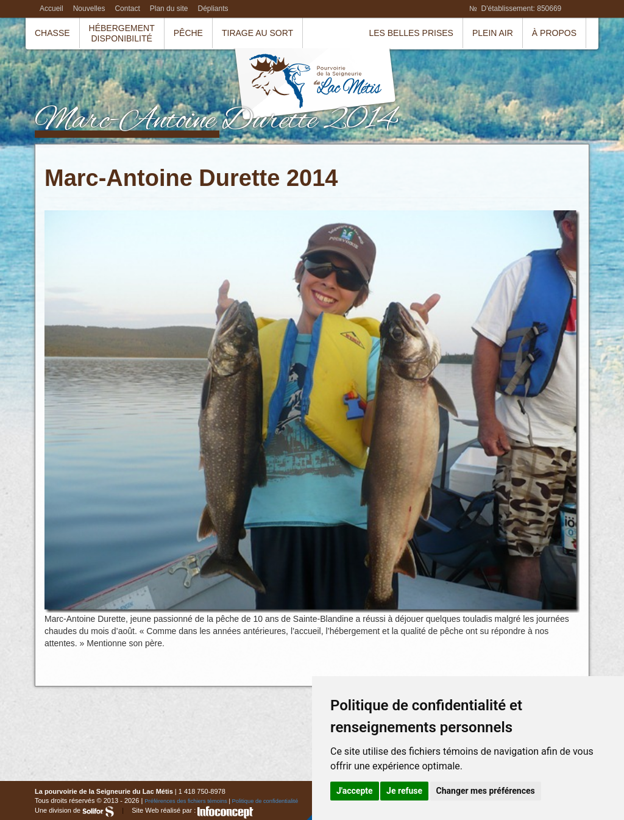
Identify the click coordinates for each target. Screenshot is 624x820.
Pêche (188, 33)
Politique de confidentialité (265, 801)
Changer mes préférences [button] (485, 791)
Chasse (52, 33)
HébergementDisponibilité (122, 33)
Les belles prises (411, 33)
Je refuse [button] (404, 791)
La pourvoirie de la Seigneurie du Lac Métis (315, 85)
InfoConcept (225, 812)
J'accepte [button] (354, 791)
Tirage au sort (257, 33)
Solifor (98, 811)
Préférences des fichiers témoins (185, 801)
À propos (554, 33)
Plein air (492, 33)
